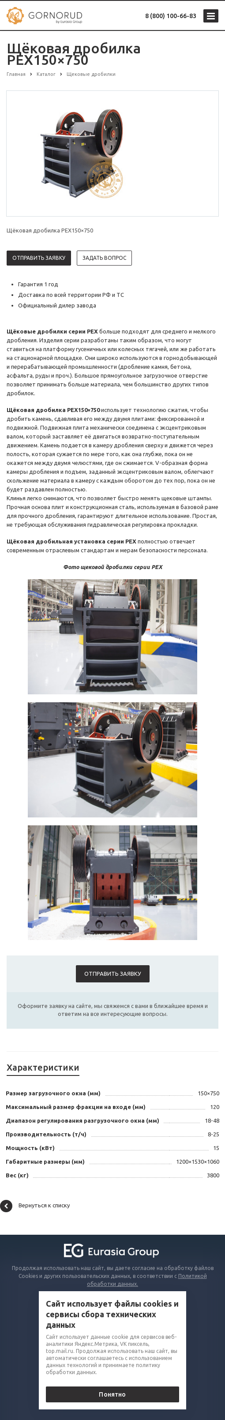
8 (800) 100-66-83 (170, 15)
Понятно (112, 1394)
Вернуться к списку (35, 1206)
